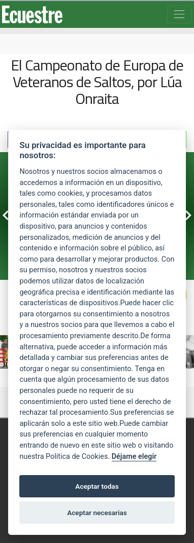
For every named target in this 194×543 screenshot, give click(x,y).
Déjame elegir (134, 456)
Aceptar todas (96, 486)
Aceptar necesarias (97, 513)
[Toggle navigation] (179, 14)
